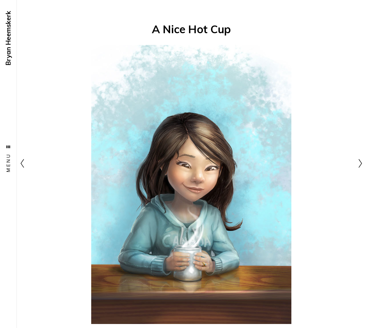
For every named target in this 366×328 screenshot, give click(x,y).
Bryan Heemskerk (8, 38)
